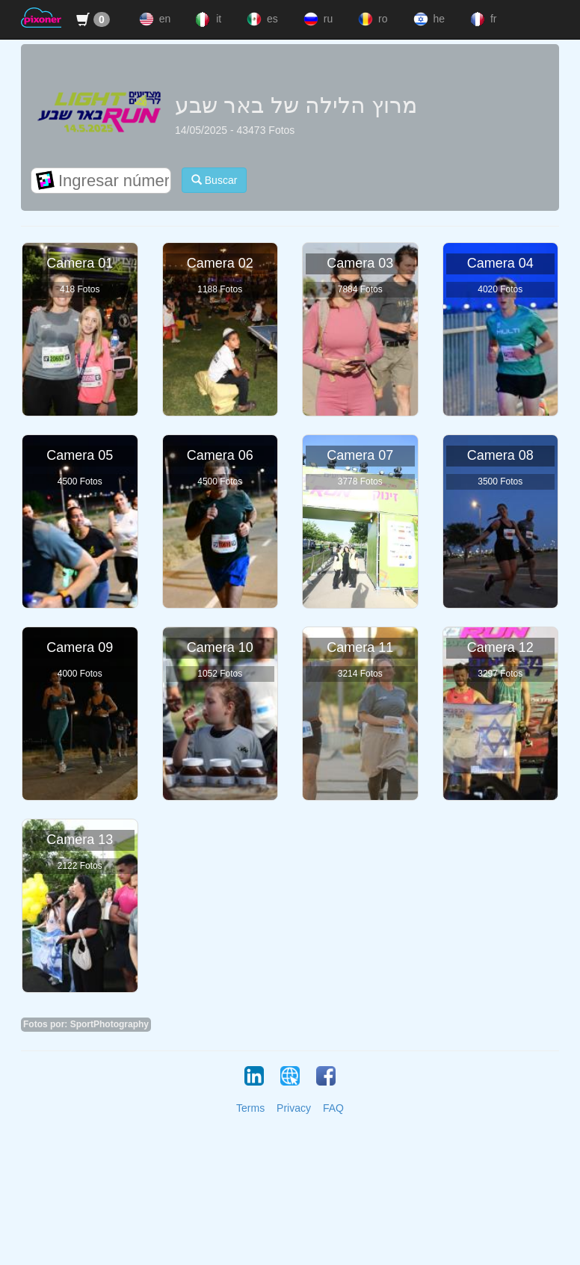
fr (481, 19)
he (427, 19)
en (153, 19)
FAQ (333, 1108)
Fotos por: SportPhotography (86, 1024)
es (261, 19)
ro (371, 19)
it (207, 19)
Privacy (294, 1108)
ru (316, 19)
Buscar (214, 179)
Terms (250, 1108)
